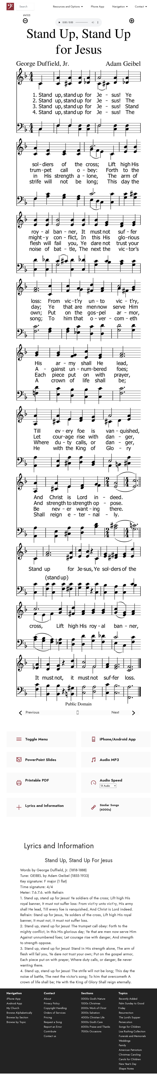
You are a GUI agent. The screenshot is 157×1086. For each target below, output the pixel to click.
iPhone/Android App (118, 739)
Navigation (118, 7)
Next (115, 712)
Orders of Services (55, 1014)
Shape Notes (126, 1069)
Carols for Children (130, 1060)
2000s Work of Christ (93, 1009)
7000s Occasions (91, 1032)
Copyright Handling (55, 1009)
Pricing (48, 1018)
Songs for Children (130, 1028)
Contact (139, 7)
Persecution (125, 1023)
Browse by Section (17, 1018)
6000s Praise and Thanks (95, 1028)
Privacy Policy (52, 1004)
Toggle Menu (36, 739)
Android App (14, 1004)
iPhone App (13, 1000)
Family (122, 1046)
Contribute (50, 1032)
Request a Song (53, 1023)
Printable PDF (37, 780)
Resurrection (126, 1014)
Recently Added (128, 1000)
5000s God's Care (92, 1023)
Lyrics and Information (44, 805)
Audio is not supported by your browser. (78, 22)
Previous (32, 712)
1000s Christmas (90, 1004)
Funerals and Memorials (132, 1037)
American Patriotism (130, 1051)
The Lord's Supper (129, 1018)
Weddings (124, 1042)
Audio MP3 (109, 759)
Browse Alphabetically (19, 1014)
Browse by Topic (16, 1023)
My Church (13, 1009)
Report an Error (53, 1028)
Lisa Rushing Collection (132, 1032)
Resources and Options (66, 7)
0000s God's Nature (93, 1000)
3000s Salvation (90, 1014)
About (47, 1000)
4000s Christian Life (93, 1018)
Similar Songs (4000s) (109, 807)
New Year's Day (127, 1065)
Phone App (97, 7)
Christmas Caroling (130, 1055)
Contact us (50, 1037)
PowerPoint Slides (40, 759)
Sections (87, 994)
